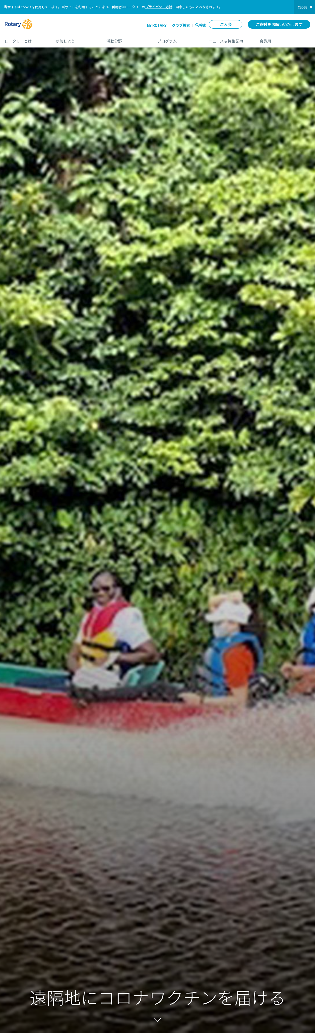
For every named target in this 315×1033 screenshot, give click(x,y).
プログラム (177, 39)
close (302, 7)
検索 (202, 25)
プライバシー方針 (158, 6)
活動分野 (126, 39)
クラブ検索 (181, 25)
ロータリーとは (25, 39)
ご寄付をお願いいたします (279, 24)
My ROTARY (156, 25)
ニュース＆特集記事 (229, 39)
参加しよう (76, 39)
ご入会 (226, 24)
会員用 (284, 39)
